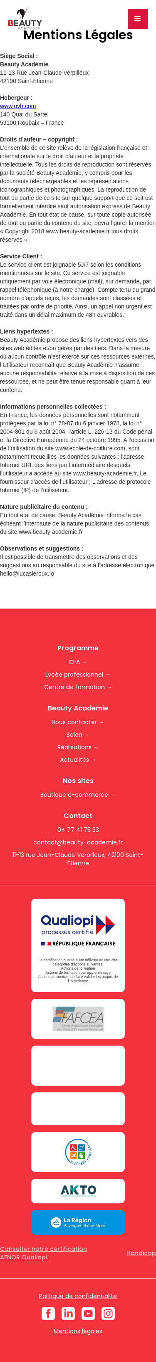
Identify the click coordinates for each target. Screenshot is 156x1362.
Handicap (141, 1253)
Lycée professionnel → (78, 674)
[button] (138, 19)
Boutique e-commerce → (78, 795)
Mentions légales (78, 1331)
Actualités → (78, 760)
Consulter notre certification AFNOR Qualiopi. (43, 1253)
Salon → (78, 734)
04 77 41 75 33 (78, 830)
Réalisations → (78, 747)
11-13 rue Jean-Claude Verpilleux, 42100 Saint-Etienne (78, 859)
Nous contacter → (78, 722)
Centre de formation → (78, 687)
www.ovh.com (18, 106)
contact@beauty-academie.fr (78, 842)
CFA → (78, 662)
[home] (25, 18)
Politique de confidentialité (78, 1296)
